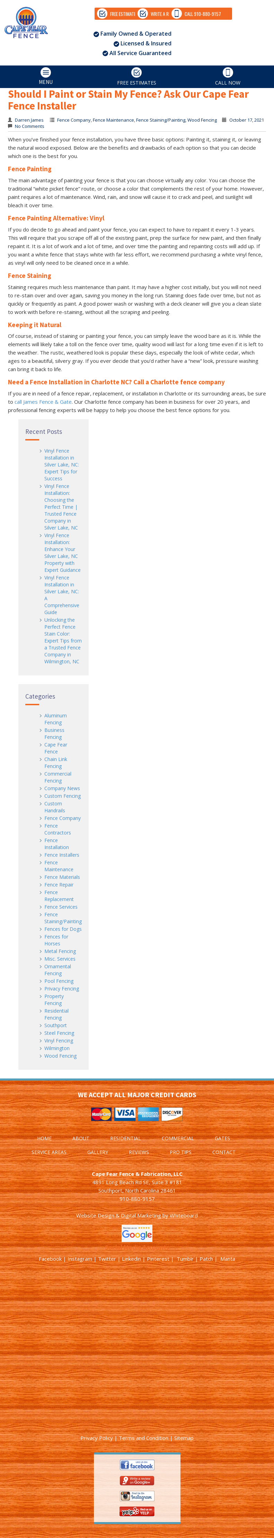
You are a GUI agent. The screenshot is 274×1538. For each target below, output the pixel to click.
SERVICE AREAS (49, 1152)
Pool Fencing (58, 981)
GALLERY (97, 1152)
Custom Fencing (62, 796)
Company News (62, 788)
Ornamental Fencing (57, 970)
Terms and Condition (143, 1437)
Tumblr (185, 1258)
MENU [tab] (28, 114)
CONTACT (224, 1152)
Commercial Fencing (57, 777)
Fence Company (62, 818)
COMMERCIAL (178, 1138)
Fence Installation (56, 843)
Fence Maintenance (58, 866)
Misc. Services (60, 958)
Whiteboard (184, 1215)
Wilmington (57, 1048)
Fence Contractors (57, 829)
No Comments (29, 126)
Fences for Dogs (63, 929)
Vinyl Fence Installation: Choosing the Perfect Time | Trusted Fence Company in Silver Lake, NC (61, 507)
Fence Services (61, 906)
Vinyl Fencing (58, 1040)
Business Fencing (54, 733)
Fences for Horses (56, 940)
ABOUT (80, 1138)
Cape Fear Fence (55, 748)
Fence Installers (61, 854)
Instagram (80, 1258)
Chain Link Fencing (55, 762)
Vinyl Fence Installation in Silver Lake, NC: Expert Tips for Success (61, 464)
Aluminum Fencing (55, 719)
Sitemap (184, 1437)
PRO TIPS (181, 1152)
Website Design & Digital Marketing (118, 1215)
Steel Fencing (59, 1033)
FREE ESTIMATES (30, 51)
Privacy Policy (96, 1437)
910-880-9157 (137, 1198)
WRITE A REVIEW (100, 51)
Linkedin (131, 1258)
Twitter (107, 1258)
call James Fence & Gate (43, 401)
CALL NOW (227, 114)
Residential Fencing (56, 1014)
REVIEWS (139, 1152)
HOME (44, 1138)
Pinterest (158, 1258)
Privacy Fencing (61, 988)
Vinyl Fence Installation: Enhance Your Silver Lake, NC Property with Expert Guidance (62, 552)
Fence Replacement (59, 895)
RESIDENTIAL (125, 1138)
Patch (206, 1258)
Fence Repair (58, 884)
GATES (222, 1138)
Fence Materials (62, 877)
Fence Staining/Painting (63, 918)
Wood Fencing (60, 1055)
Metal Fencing (60, 951)
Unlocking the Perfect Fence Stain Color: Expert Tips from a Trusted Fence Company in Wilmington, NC (63, 641)
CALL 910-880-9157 (173, 51)
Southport (55, 1025)
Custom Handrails (54, 807)
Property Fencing (54, 999)
